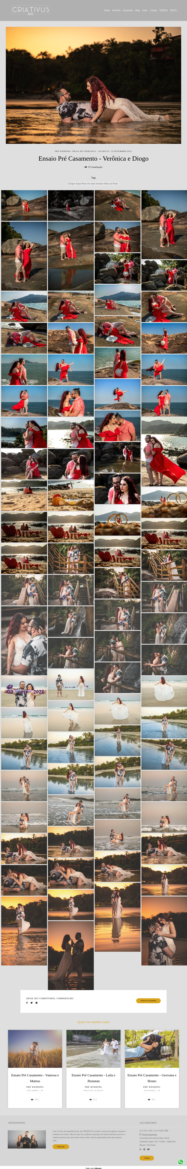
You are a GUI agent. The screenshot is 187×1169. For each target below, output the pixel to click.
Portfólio (116, 10)
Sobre (145, 10)
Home (107, 10)
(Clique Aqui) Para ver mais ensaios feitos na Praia (93, 183)
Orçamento (128, 10)
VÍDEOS (163, 10)
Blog (137, 10)
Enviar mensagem (149, 1135)
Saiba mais (61, 1147)
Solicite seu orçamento (148, 1001)
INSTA (173, 10)
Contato (153, 10)
